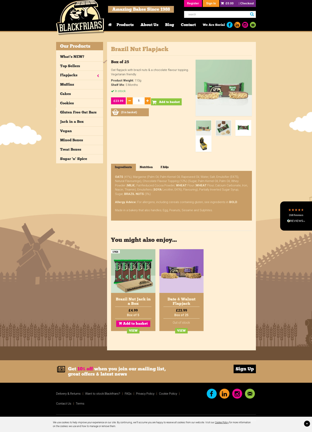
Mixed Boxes (71, 140)
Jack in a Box (72, 121)
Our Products (75, 46)
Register (193, 3)
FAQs (128, 394)
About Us (149, 24)
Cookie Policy (222, 422)
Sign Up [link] (245, 370)
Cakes (65, 94)
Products (125, 24)
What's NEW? (72, 56)
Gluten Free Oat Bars (78, 112)
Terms (80, 404)
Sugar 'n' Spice (73, 159)
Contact (188, 24)
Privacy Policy (145, 394)
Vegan (66, 131)
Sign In (211, 3)
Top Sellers (70, 66)
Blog (169, 24)
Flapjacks (68, 75)
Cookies (67, 103)
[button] (296, 216)
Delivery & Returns (68, 394)
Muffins (67, 84)
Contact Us (63, 404)
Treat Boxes (70, 149)
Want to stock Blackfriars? (102, 394)
